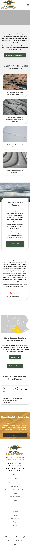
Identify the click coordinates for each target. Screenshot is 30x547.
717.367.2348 (16, 463)
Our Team (15, 511)
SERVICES (15, 478)
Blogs (15, 522)
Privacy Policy (24, 537)
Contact (15, 525)
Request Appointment (13, 474)
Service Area (15, 518)
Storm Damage (15, 496)
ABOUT (15, 507)
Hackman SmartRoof (13, 237)
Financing (15, 515)
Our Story (14, 357)
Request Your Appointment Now (14, 435)
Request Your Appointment (14, 55)
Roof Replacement (15, 483)
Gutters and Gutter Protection (15, 490)
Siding (15, 493)
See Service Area (14, 366)
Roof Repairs (15, 486)
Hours (15, 500)
